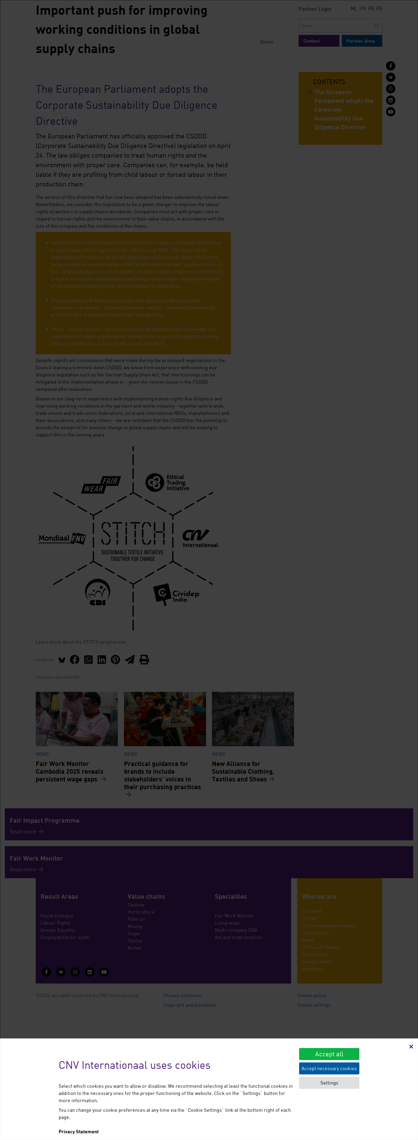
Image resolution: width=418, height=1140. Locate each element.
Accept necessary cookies (329, 1068)
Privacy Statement (79, 1131)
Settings (329, 1083)
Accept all (329, 1054)
